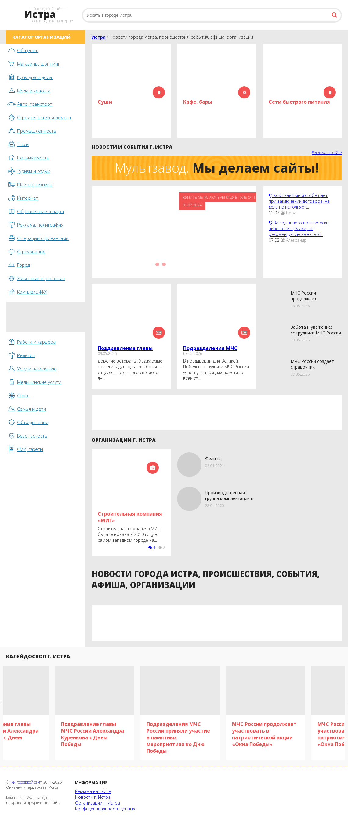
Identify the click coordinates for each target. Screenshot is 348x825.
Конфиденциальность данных (105, 809)
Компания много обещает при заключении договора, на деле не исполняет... (299, 201)
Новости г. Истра (93, 797)
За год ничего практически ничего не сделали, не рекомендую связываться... (298, 228)
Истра (99, 37)
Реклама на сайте (327, 152)
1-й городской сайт (26, 782)
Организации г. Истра (97, 803)
